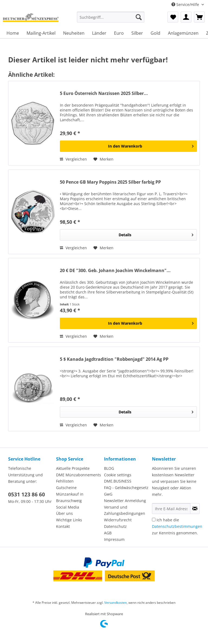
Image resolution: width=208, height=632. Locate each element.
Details (156, 234)
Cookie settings (117, 474)
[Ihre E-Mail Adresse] (171, 508)
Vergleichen (73, 159)
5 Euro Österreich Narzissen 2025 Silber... (104, 93)
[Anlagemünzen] (183, 33)
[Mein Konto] (186, 17)
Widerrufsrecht (118, 519)
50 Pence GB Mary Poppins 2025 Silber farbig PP (110, 182)
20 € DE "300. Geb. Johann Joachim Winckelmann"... (115, 270)
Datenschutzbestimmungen (177, 526)
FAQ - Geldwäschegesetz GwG (126, 491)
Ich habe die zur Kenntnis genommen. (177, 526)
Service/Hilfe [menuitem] (185, 4)
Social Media (67, 507)
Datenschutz (115, 526)
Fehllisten (65, 481)
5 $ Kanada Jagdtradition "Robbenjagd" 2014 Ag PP (114, 359)
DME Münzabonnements (78, 474)
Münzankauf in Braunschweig (69, 497)
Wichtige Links (69, 519)
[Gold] (155, 33)
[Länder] (99, 33)
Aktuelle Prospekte (73, 468)
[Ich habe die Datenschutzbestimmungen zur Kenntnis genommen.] (153, 519)
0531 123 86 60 (26, 494)
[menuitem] (111, 20)
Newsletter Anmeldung (125, 500)
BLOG (109, 468)
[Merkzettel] (172, 17)
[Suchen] (138, 17)
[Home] (13, 33)
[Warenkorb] (199, 17)
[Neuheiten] (73, 33)
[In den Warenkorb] (128, 146)
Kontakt (63, 526)
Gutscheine (66, 487)
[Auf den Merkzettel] (103, 159)
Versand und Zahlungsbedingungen (124, 510)
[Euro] (119, 33)
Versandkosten (115, 602)
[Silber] (137, 33)
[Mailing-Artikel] (41, 33)
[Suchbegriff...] (111, 17)
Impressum (114, 539)
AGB (108, 532)
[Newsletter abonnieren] (195, 508)
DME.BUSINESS (117, 481)
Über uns (64, 513)
